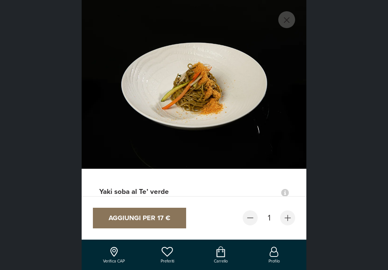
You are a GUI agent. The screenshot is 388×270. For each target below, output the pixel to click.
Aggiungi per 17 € (139, 218)
